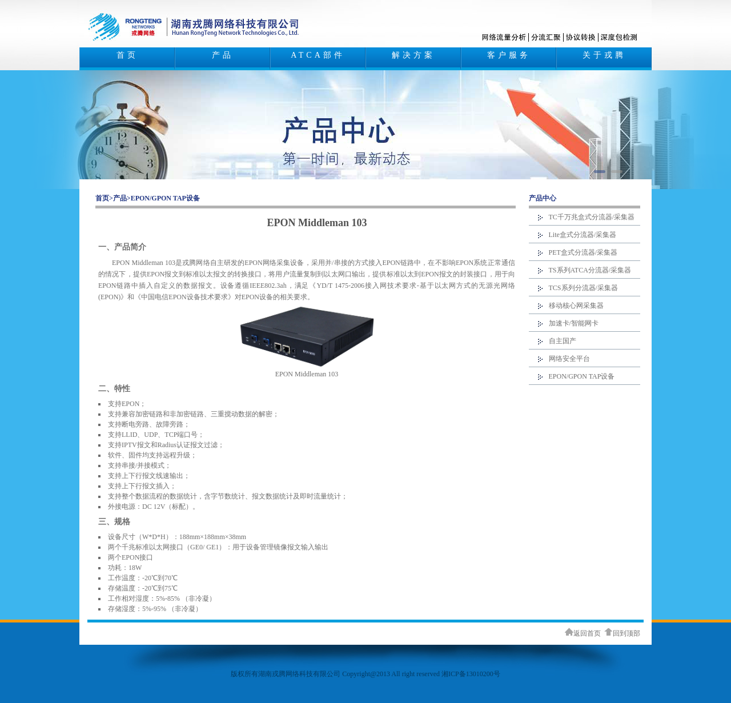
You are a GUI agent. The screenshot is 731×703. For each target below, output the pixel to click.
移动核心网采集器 (576, 306)
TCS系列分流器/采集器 (583, 288)
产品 (223, 55)
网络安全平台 (569, 359)
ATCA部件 (318, 55)
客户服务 (509, 55)
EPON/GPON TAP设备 (165, 198)
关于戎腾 (604, 55)
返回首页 (583, 633)
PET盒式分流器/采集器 (583, 252)
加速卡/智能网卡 (574, 323)
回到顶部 (622, 633)
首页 (127, 55)
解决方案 (413, 55)
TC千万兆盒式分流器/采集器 (592, 217)
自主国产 (562, 341)
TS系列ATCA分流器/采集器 (590, 270)
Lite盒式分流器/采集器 (583, 235)
